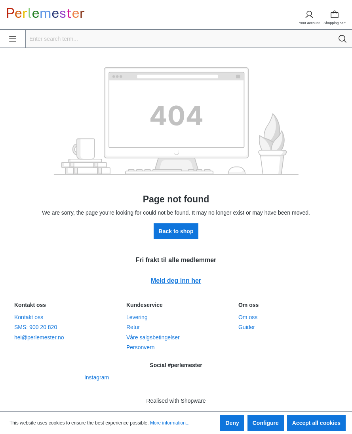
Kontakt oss (28, 317)
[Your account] (309, 15)
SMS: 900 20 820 (35, 327)
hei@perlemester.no (39, 337)
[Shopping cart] (337, 15)
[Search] (342, 39)
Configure (266, 423)
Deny (232, 423)
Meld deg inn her (176, 280)
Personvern (140, 347)
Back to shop (176, 231)
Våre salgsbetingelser (153, 337)
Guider (246, 327)
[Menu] (12, 39)
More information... (170, 423)
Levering (137, 317)
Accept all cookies (316, 423)
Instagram (96, 377)
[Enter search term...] (179, 39)
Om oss (247, 317)
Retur (133, 327)
